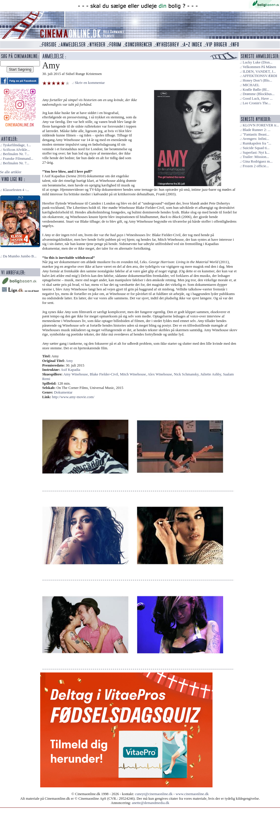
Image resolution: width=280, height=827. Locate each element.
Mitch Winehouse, (134, 374)
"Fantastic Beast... (256, 134)
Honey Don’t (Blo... (257, 80)
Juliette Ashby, (211, 374)
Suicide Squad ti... (256, 148)
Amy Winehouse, (76, 374)
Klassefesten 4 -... (16, 190)
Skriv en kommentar (90, 83)
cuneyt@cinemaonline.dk (154, 794)
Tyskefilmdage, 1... (17, 145)
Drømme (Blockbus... (259, 94)
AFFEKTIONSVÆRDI (259, 76)
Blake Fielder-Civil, (105, 374)
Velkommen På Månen (259, 67)
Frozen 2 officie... (256, 166)
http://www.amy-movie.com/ (73, 397)
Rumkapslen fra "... (257, 143)
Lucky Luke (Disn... (257, 62)
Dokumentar (63, 392)
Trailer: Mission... (256, 157)
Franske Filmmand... (18, 159)
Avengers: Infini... (255, 139)
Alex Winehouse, (161, 374)
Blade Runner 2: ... (257, 130)
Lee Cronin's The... (257, 103)
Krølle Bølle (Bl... (256, 90)
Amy (69, 361)
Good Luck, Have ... (258, 99)
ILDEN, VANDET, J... (259, 72)
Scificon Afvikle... (16, 150)
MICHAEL (251, 85)
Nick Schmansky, (187, 374)
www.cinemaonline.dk (192, 794)
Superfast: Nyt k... (256, 153)
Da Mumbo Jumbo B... (19, 256)
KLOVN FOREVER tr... (261, 125)
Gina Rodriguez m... (258, 161)
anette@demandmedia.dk (150, 803)
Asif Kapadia (70, 370)
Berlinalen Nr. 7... (16, 154)
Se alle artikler (11, 172)
